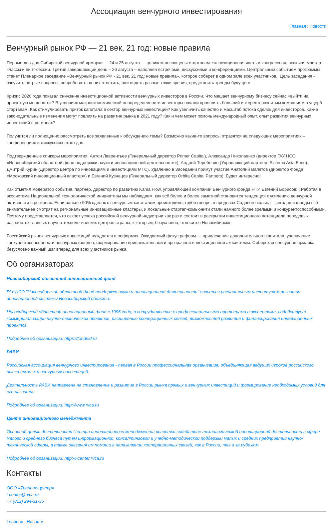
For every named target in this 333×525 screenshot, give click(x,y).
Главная (297, 26)
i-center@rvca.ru (23, 494)
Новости (318, 26)
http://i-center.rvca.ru (84, 458)
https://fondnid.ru (81, 338)
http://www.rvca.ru (82, 404)
